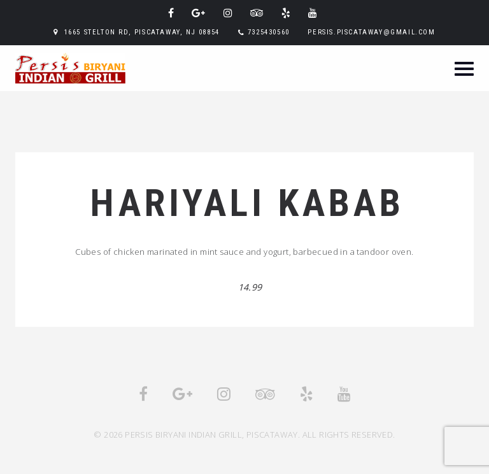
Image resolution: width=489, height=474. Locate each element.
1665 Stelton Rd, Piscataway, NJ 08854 (142, 32)
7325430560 (269, 32)
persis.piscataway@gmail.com (371, 32)
